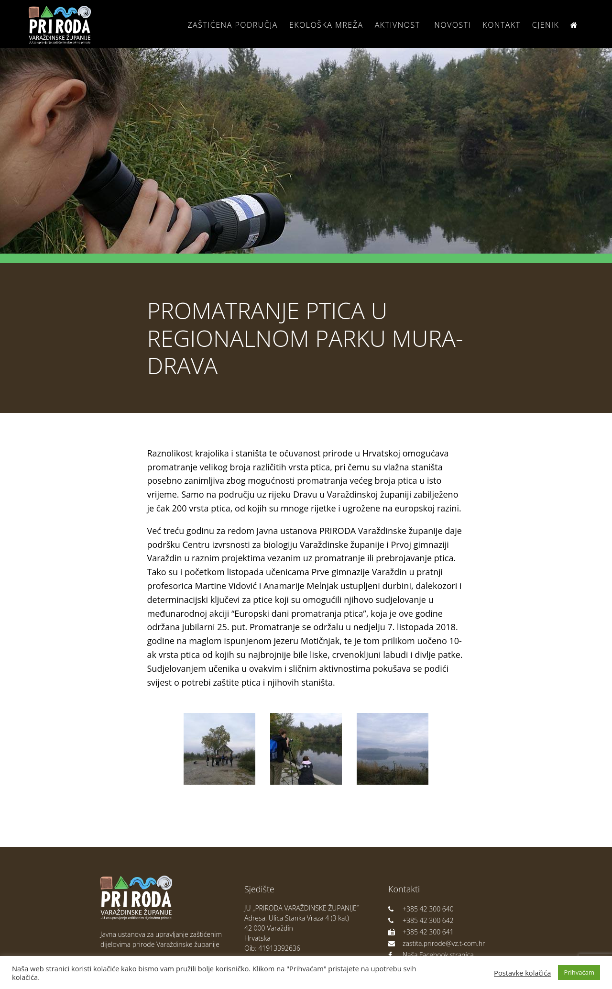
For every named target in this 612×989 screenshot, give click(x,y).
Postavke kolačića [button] (522, 972)
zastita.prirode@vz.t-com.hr (436, 943)
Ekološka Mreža (326, 25)
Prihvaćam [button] (579, 972)
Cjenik (545, 25)
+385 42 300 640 (421, 908)
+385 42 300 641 (421, 931)
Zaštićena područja (232, 25)
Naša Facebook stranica (431, 954)
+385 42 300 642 (421, 920)
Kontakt (501, 25)
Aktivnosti (399, 25)
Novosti (452, 25)
